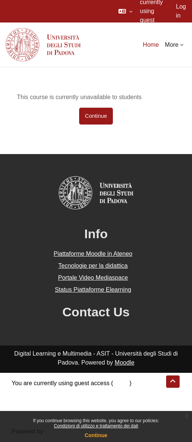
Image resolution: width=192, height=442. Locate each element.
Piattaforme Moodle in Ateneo (93, 254)
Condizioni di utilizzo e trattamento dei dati (96, 426)
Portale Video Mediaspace (93, 277)
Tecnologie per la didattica (93, 266)
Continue (96, 435)
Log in (181, 11)
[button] (125, 11)
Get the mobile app (37, 410)
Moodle (124, 362)
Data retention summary (44, 392)
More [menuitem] (171, 45)
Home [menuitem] (151, 45)
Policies (22, 401)
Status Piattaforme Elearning (93, 289)
